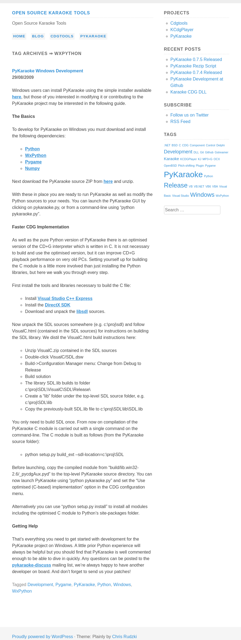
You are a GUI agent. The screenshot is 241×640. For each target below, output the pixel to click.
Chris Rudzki (124, 636)
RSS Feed (181, 121)
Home (19, 36)
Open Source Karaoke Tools (51, 13)
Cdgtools (62, 36)
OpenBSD (170, 165)
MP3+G (207, 159)
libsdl (82, 311)
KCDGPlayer (188, 159)
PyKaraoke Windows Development (47, 71)
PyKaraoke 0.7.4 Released (196, 72)
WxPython (35, 155)
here (16, 97)
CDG (185, 145)
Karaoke (171, 158)
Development (40, 584)
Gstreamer (221, 152)
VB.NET (199, 186)
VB (190, 186)
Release (176, 185)
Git (202, 152)
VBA (215, 186)
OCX (217, 159)
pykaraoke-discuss (31, 565)
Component (197, 145)
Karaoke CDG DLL (189, 92)
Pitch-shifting (186, 165)
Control (210, 145)
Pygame (33, 162)
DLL (196, 152)
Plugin (200, 165)
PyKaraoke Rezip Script (193, 66)
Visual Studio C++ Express (65, 298)
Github (209, 152)
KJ (199, 159)
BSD (175, 145)
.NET (167, 145)
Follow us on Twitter (190, 115)
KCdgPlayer (182, 29)
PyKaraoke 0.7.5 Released (196, 59)
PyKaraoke (93, 36)
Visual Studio (180, 195)
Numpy (32, 168)
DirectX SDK (57, 305)
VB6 (208, 186)
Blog (38, 36)
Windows (122, 584)
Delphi (220, 145)
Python (32, 149)
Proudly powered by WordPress (42, 636)
